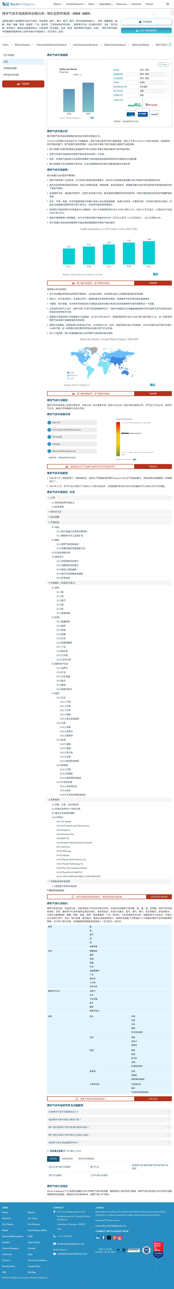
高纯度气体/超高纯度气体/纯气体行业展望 (150, 1167)
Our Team (32, 1218)
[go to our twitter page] (109, 1238)
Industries (136, 4)
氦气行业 (94, 1167)
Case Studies (34, 1242)
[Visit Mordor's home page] (18, 4)
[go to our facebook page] (103, 1238)
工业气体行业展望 (99, 1175)
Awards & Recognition (12, 1236)
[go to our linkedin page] (97, 1238)
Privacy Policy (8, 1266)
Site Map (32, 1272)
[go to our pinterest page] (114, 1238)
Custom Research (75, 4)
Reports (58, 4)
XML (4, 1272)
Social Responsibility (37, 1230)
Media (5, 1230)
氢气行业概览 (55, 1175)
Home (5, 1212)
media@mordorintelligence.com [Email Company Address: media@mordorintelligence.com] (72, 1253)
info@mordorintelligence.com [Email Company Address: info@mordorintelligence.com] (71, 1243)
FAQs (30, 1236)
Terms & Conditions (37, 1260)
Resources (122, 4)
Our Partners (34, 1224)
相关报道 (53, 1158)
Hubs (30, 1254)
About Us (6, 1218)
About (91, 4)
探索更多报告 (67, 1158)
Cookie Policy (34, 1266)
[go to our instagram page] (120, 1238)
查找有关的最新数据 (86, 1158)
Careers (6, 1260)
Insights (6, 1242)
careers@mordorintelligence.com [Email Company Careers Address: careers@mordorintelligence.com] (110, 1225)
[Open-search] (168, 4)
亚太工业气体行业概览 (60, 1167)
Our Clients (7, 1224)
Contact (149, 4)
